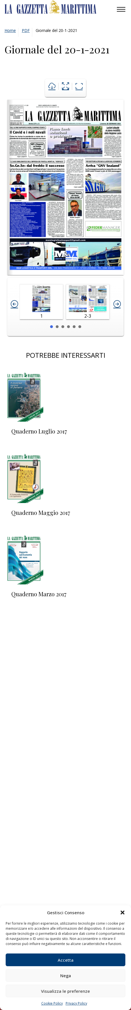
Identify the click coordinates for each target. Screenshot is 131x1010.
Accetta (66, 960)
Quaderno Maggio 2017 (40, 512)
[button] (122, 912)
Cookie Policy (52, 1003)
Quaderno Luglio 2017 (39, 431)
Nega (65, 975)
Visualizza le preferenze (65, 991)
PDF (26, 30)
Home (10, 30)
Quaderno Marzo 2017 (38, 594)
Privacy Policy (76, 1003)
